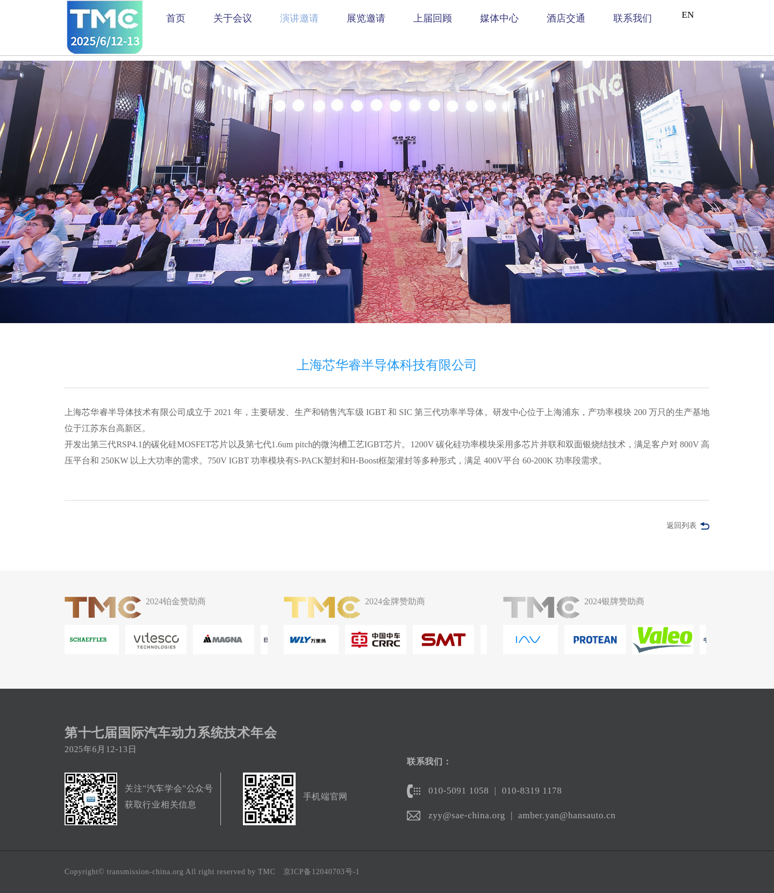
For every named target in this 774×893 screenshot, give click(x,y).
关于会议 (232, 18)
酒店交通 (566, 18)
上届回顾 (432, 18)
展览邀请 (366, 18)
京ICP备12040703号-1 (321, 872)
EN (688, 15)
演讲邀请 (299, 18)
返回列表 (681, 525)
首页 (175, 18)
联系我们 (632, 18)
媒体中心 (499, 18)
